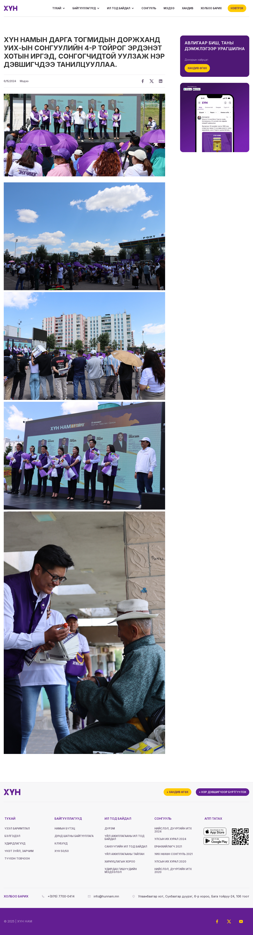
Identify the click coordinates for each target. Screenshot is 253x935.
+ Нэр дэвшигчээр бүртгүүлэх (222, 792)
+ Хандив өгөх (177, 792)
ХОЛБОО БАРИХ (211, 8)
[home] (10, 8)
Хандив (187, 8)
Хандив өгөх (197, 68)
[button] (59, 8)
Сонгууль (148, 8)
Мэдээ (169, 8)
